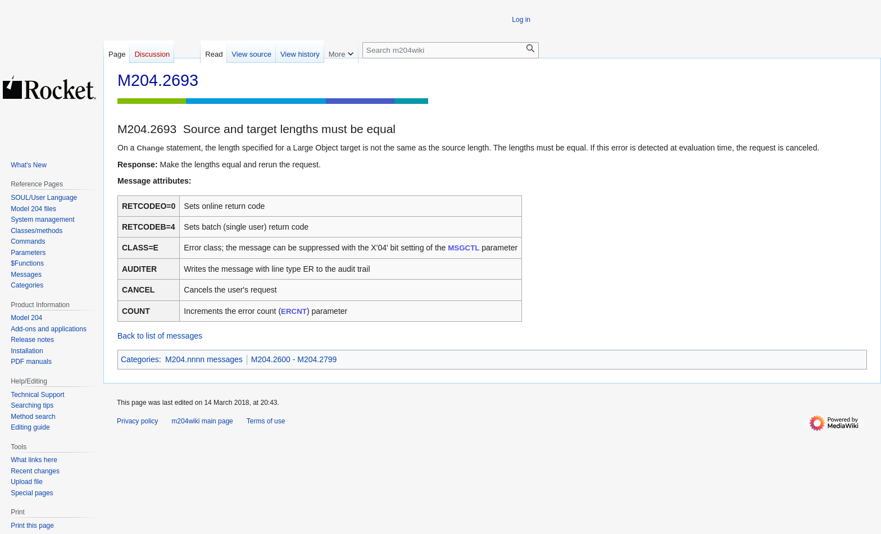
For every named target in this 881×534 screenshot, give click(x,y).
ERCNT (294, 311)
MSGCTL (463, 248)
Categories (140, 359)
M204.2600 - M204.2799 (294, 359)
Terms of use (266, 421)
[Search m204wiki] (450, 50)
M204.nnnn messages (204, 359)
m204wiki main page (202, 421)
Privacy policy (137, 421)
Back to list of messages (159, 335)
